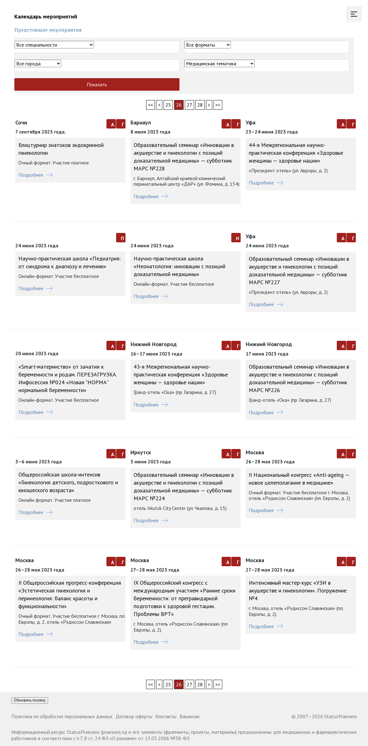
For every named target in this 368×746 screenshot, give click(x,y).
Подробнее (35, 175)
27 (189, 105)
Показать (97, 84)
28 (200, 105)
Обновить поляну (30, 700)
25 (168, 105)
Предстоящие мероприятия (48, 29)
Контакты (165, 716)
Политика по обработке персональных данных (61, 716)
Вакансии (189, 716)
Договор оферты (133, 716)
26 (179, 105)
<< (150, 105)
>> (217, 105)
